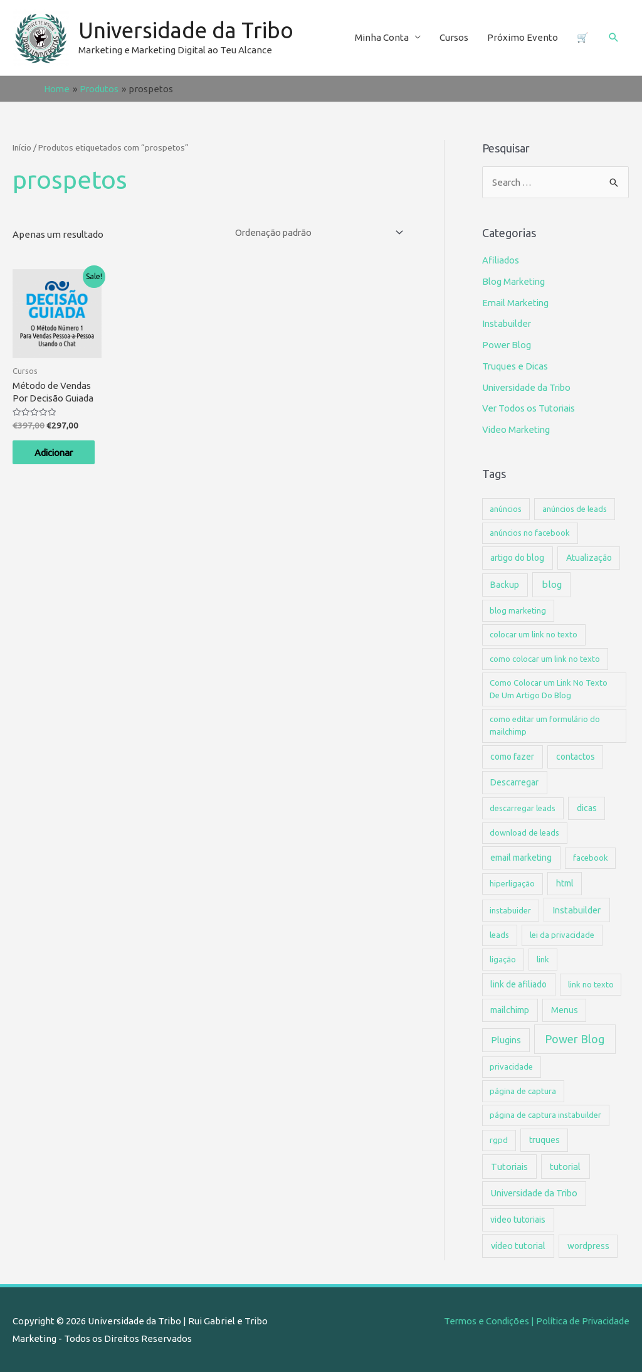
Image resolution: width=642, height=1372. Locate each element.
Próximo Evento (522, 37)
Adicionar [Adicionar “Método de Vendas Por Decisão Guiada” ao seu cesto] (58, 453)
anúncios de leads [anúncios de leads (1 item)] (574, 508)
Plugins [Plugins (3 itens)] (506, 1039)
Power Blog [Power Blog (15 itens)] (574, 1039)
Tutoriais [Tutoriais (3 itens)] (509, 1166)
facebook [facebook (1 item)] (590, 857)
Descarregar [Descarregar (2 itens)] (514, 782)
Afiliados (501, 260)
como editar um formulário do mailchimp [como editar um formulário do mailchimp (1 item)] (545, 725)
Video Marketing (517, 429)
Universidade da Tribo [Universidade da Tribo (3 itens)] (534, 1193)
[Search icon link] (614, 37)
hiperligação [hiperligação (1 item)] (512, 883)
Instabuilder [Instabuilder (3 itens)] (576, 909)
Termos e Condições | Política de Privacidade (533, 1321)
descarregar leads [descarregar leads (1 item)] (522, 808)
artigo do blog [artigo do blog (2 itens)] (517, 558)
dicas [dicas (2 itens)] (587, 808)
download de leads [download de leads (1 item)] (524, 832)
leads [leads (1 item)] (499, 934)
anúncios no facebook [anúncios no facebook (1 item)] (530, 532)
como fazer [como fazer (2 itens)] (512, 757)
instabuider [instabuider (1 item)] (510, 909)
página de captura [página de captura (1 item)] (523, 1091)
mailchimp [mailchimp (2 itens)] (509, 1010)
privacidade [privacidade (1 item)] (511, 1066)
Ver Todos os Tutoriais (529, 408)
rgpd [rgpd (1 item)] (499, 1139)
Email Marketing (517, 302)
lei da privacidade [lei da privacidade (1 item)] (562, 934)
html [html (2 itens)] (565, 883)
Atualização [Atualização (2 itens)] (589, 558)
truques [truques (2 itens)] (544, 1140)
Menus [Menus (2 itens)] (564, 1010)
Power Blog (507, 344)
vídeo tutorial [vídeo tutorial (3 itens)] (518, 1245)
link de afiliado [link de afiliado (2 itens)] (518, 984)
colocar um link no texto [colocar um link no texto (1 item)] (533, 634)
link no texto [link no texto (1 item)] (591, 984)
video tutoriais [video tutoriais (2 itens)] (517, 1220)
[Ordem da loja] (312, 232)
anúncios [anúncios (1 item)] (506, 508)
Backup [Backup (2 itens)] (504, 585)
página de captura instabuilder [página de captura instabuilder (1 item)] (545, 1114)
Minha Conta (382, 37)
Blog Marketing (514, 281)
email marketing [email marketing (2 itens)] (521, 858)
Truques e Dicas (515, 366)
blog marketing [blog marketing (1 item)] (518, 610)
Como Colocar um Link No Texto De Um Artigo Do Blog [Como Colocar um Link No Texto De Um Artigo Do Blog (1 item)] (549, 688)
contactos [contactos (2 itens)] (575, 757)
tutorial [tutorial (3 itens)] (565, 1166)
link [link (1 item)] (543, 959)
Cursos (453, 37)
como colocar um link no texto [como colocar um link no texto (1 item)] (545, 658)
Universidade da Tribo (186, 30)
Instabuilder (508, 323)
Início (22, 147)
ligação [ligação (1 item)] (503, 959)
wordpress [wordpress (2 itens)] (588, 1246)
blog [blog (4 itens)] (552, 584)
